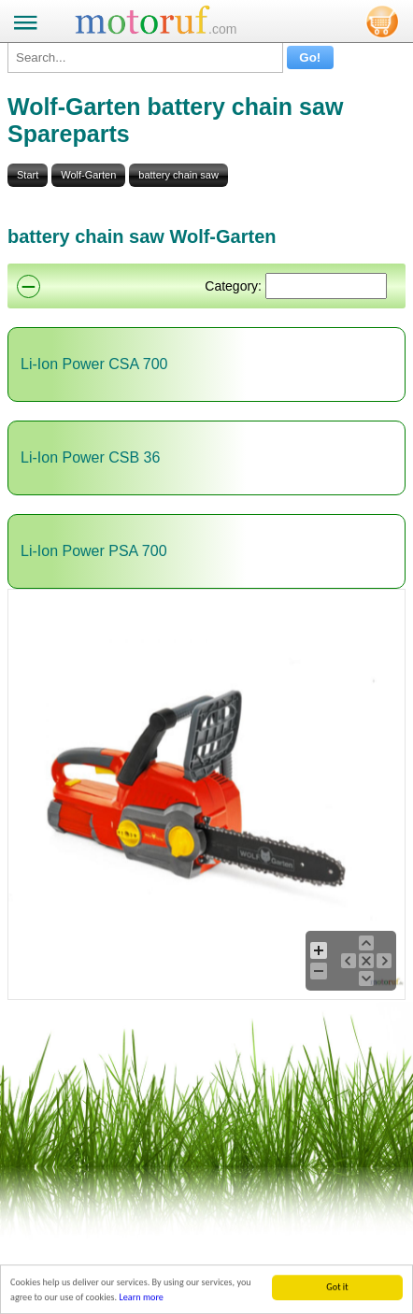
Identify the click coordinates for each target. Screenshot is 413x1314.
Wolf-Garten (88, 174)
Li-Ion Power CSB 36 (90, 457)
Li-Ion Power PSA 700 (94, 551)
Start (27, 174)
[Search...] (145, 57)
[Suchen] (326, 286)
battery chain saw (178, 174)
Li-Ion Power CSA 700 (94, 364)
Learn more (141, 1300)
